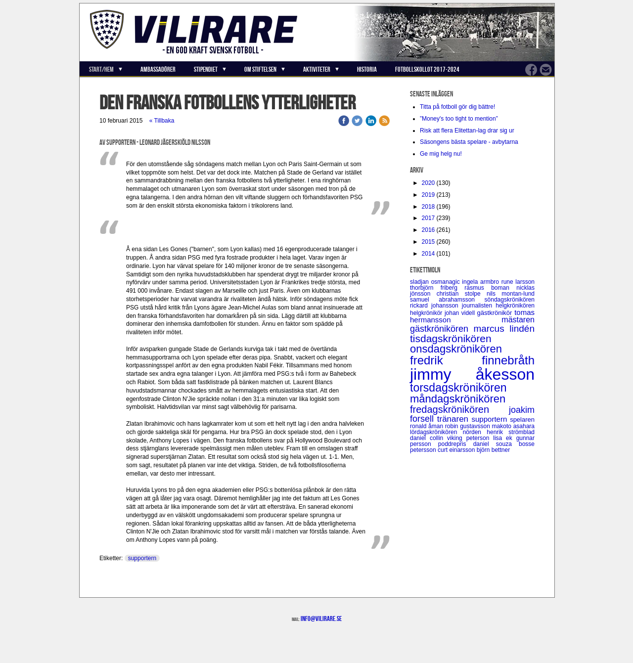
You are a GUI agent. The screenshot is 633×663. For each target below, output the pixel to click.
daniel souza (496, 444)
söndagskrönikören (510, 299)
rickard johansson (436, 305)
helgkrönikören (515, 305)
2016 (428, 229)
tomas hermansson (472, 316)
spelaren (522, 419)
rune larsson (518, 281)
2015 (428, 241)
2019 (428, 194)
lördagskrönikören (436, 432)
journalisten (479, 305)
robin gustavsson (468, 426)
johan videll (461, 312)
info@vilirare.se (321, 618)
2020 (428, 182)
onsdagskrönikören (456, 349)
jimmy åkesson (472, 374)
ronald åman (427, 426)
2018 (428, 206)
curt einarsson (457, 449)
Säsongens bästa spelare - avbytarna (470, 141)
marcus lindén (504, 328)
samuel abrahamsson (447, 299)
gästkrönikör (496, 312)
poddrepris (455, 444)
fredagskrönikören (459, 409)
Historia (367, 69)
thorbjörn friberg (437, 287)
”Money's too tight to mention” (459, 118)
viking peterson (470, 438)
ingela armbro (481, 281)
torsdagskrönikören (458, 387)
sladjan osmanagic (436, 281)
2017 (428, 218)
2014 (428, 253)
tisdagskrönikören (451, 338)
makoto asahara (513, 426)
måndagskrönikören (457, 399)
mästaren (518, 319)
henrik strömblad (511, 432)
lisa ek (504, 438)
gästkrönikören (441, 329)
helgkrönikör (427, 312)
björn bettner (493, 449)
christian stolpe (462, 293)
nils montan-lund (511, 293)
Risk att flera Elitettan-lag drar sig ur (467, 130)
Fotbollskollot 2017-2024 (427, 69)
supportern (142, 558)
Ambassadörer (158, 69)
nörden (475, 432)
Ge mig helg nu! (441, 153)
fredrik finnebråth (472, 360)
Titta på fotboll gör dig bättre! (457, 106)
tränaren (454, 419)
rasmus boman (490, 287)
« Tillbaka (162, 120)
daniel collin (428, 438)
